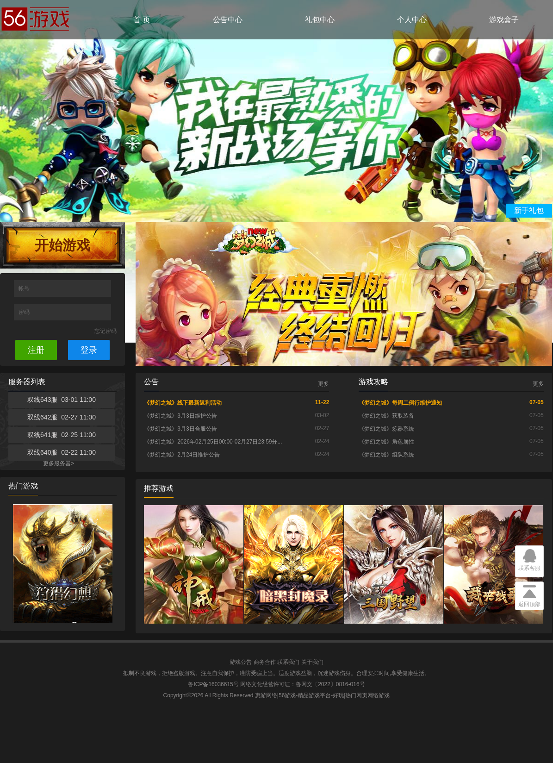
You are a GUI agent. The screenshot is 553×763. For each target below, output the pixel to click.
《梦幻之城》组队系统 (386, 454)
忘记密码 (105, 331)
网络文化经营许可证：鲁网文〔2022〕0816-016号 (302, 684)
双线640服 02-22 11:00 (61, 452)
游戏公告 (241, 662)
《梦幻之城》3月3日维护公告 (180, 416)
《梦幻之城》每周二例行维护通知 (400, 403)
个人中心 (412, 20)
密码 (25, 312)
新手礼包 (529, 210)
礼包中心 (320, 20)
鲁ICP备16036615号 (213, 684)
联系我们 (288, 662)
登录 (89, 350)
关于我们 (312, 662)
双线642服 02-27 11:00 (61, 417)
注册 (36, 350)
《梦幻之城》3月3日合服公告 (180, 428)
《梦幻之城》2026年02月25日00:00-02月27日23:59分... (213, 441)
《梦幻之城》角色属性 (386, 441)
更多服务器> (58, 463)
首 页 (141, 20)
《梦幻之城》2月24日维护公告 (182, 454)
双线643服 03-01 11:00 (61, 399)
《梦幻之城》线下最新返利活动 (183, 403)
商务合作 (265, 662)
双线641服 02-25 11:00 (61, 434)
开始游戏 (62, 245)
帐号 (25, 288)
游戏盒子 (504, 20)
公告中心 (227, 20)
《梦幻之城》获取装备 (386, 416)
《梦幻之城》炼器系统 (386, 428)
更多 (323, 384)
